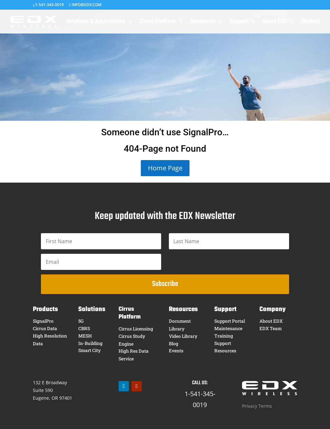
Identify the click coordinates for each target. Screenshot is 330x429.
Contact (310, 22)
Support (238, 22)
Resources (202, 22)
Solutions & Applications (95, 22)
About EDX (274, 22)
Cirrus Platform (158, 22)
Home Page (165, 168)
